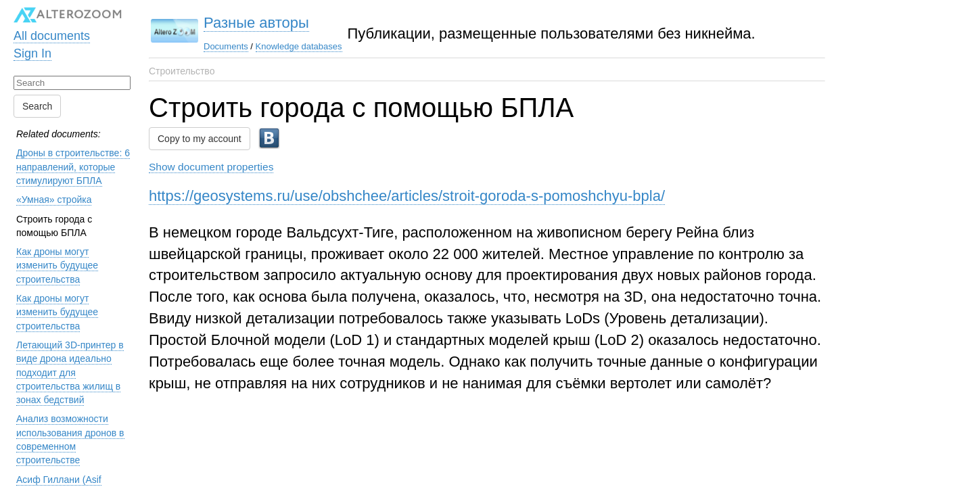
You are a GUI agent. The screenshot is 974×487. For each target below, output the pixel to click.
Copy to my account (199, 138)
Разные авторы (256, 22)
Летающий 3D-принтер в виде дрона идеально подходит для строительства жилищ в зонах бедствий (70, 372)
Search (37, 106)
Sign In (32, 53)
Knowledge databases (299, 46)
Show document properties (211, 166)
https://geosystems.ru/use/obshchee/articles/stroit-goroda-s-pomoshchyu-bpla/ (407, 195)
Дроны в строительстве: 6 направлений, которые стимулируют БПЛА (73, 166)
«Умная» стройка (53, 199)
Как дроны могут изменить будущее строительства (57, 265)
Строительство (181, 71)
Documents (226, 46)
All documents (52, 36)
